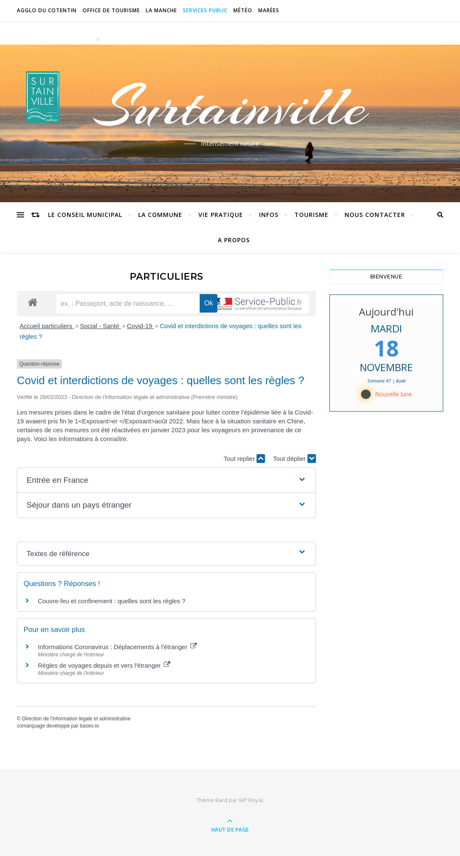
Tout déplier (294, 458)
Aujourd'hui (386, 311)
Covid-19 (140, 325)
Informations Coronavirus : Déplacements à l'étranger (117, 646)
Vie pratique (220, 215)
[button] (166, 480)
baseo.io (89, 726)
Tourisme (311, 215)
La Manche (161, 10)
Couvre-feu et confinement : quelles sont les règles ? (111, 601)
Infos (268, 215)
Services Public (205, 10)
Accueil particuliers (47, 325)
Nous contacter (375, 215)
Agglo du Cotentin (47, 10)
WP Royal (251, 800)
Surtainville (230, 106)
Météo (242, 10)
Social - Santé (100, 325)
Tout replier (244, 458)
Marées (268, 10)
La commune (160, 215)
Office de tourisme (111, 10)
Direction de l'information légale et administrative (76, 719)
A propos (234, 240)
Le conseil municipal (85, 215)
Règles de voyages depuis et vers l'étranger (104, 665)
